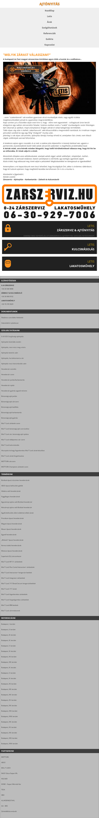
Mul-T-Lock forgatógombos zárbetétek (15, 600)
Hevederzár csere (7, 374)
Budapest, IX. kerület (8, 667)
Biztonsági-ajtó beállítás (9, 407)
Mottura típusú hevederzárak (11, 551)
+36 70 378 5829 (7, 304)
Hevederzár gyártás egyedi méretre (14, 391)
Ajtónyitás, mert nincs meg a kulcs (13, 347)
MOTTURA (5, 757)
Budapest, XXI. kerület (9, 733)
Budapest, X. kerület (8, 673)
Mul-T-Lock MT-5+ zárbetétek (11, 562)
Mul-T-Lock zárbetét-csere (10, 423)
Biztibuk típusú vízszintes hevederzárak (15, 480)
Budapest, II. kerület (8, 629)
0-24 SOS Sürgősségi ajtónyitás (12, 336)
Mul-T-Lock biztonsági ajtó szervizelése (15, 429)
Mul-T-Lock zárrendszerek (10, 611)
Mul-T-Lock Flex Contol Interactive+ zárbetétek (17, 567)
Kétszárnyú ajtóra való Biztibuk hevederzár (16, 507)
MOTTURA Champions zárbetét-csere (14, 467)
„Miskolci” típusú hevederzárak (12, 540)
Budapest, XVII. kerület (9, 711)
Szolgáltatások (49, 27)
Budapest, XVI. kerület (9, 705)
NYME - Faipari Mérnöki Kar (11, 784)
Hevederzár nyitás (7, 385)
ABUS (3, 762)
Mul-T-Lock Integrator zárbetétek (13, 578)
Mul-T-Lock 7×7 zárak (9, 589)
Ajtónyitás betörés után (9, 353)
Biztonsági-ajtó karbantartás (11, 412)
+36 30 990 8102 (7, 296)
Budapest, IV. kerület (8, 640)
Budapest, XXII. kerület (9, 738)
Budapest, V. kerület (8, 646)
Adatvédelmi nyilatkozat (9, 323)
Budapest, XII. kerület (8, 684)
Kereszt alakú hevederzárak (11, 545)
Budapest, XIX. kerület (9, 722)
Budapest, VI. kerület (8, 651)
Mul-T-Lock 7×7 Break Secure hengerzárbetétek (18, 583)
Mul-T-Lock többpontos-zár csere (13, 440)
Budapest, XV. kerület (8, 700)
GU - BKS (4, 806)
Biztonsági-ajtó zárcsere (10, 402)
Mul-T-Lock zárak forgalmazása (12, 456)
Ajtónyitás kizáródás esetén (11, 342)
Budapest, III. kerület (8, 635)
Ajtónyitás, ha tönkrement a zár (12, 358)
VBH (2, 795)
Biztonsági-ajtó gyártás (9, 418)
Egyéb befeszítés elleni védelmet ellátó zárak (17, 513)
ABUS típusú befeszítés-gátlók (12, 486)
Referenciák (49, 33)
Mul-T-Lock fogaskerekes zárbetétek (14, 594)
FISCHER (4, 779)
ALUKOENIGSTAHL (8, 800)
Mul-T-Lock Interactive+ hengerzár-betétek (16, 573)
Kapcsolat (49, 44)
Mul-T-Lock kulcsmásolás (10, 445)
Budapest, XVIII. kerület (9, 716)
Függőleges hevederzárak (10, 496)
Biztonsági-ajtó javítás (9, 396)
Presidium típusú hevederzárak (12, 518)
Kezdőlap (49, 10)
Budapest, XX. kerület (8, 727)
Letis (49, 16)
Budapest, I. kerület (8, 624)
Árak (49, 22)
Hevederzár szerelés (8, 369)
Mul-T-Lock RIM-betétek (9, 605)
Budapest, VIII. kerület (9, 662)
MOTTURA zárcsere (8, 461)
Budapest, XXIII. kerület (9, 743)
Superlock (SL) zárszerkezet (11, 556)
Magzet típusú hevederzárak (11, 524)
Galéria (49, 39)
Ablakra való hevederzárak (10, 491)
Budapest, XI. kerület (8, 678)
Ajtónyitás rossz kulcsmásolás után (13, 364)
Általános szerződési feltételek (12, 317)
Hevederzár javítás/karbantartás (13, 380)
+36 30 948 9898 (7, 289)
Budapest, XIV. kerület (9, 695)
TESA (3, 790)
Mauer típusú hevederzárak (11, 529)
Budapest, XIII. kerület (9, 689)
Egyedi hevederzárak (8, 534)
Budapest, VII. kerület (8, 657)
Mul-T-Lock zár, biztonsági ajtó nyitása (15, 434)
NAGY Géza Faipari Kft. (9, 773)
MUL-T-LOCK (5, 768)
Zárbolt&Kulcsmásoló (9, 811)
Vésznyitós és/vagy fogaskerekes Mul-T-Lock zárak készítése (23, 450)
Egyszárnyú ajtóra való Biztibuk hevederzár (16, 502)
